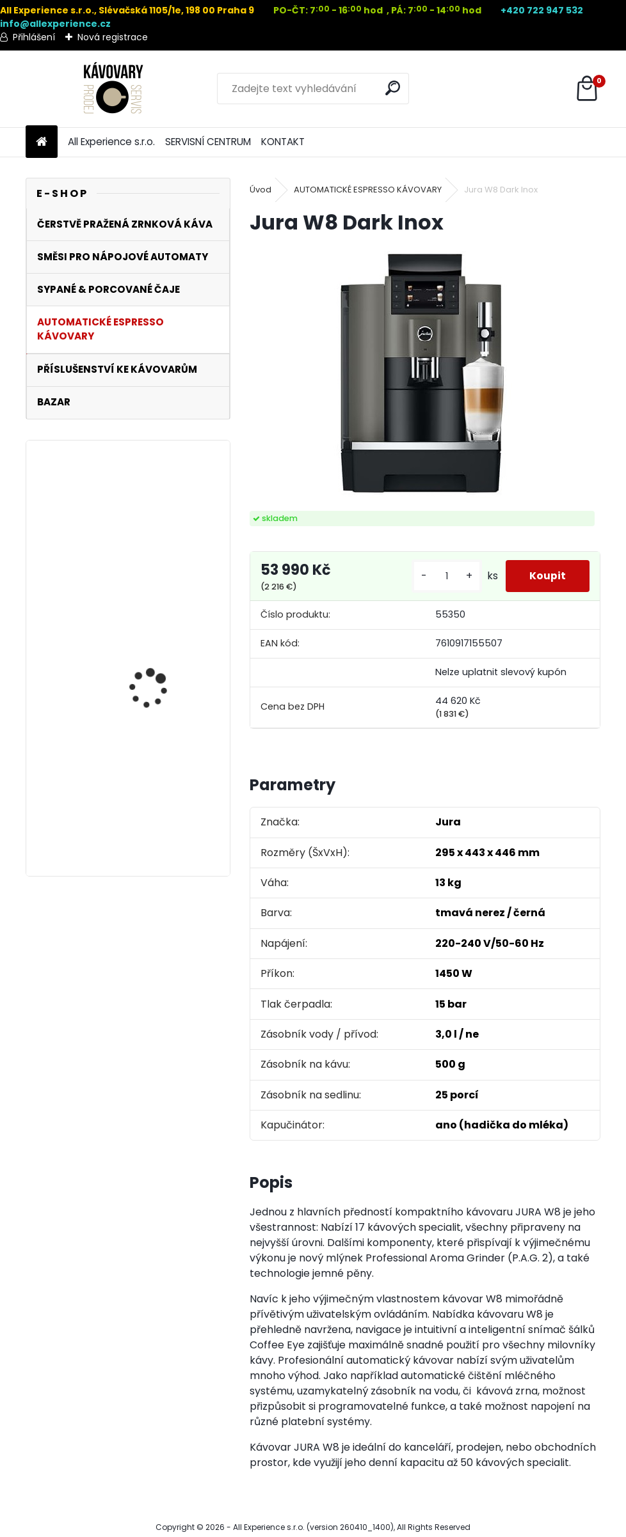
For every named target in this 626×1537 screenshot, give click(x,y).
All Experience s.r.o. (111, 141)
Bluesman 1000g (146, 657)
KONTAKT (283, 141)
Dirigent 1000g (141, 780)
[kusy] (443, 576)
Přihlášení (34, 37)
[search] (394, 88)
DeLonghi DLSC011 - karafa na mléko (152, 543)
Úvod (260, 189)
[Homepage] (42, 142)
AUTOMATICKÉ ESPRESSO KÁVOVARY (368, 189)
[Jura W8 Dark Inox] (425, 374)
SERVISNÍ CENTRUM (208, 141)
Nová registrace (112, 37)
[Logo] (114, 89)
